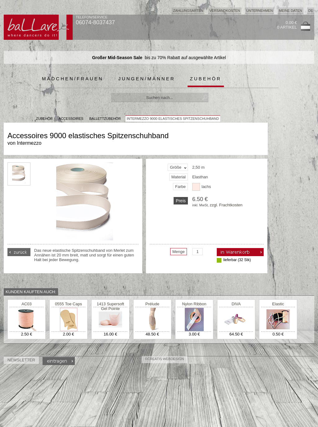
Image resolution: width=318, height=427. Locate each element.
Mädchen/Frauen (72, 78)
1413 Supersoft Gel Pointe (110, 306)
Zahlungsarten (188, 10)
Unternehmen (259, 10)
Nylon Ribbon (194, 304)
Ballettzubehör (104, 118)
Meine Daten (290, 10)
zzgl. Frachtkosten (226, 205)
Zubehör (205, 78)
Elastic (278, 304)
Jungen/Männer (146, 78)
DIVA (236, 304)
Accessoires (71, 118)
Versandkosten (224, 10)
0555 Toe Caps (68, 304)
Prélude (152, 304)
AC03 (26, 304)
